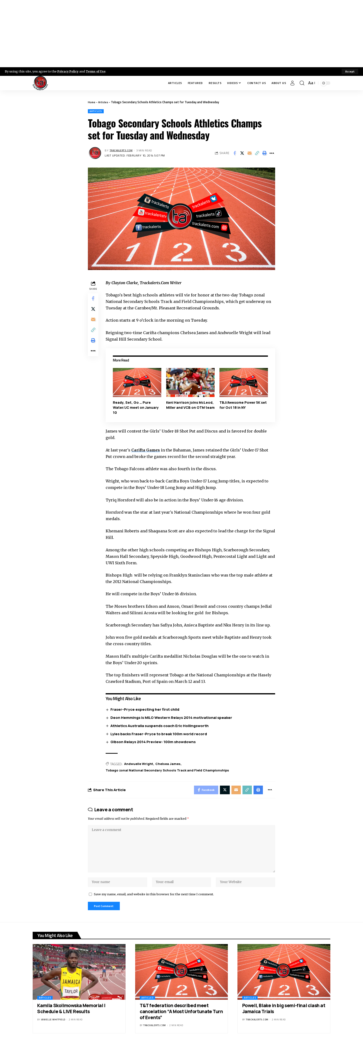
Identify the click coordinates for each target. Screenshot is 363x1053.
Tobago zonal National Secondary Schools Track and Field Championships (171, 771)
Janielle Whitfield (53, 1027)
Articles (104, 102)
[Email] (249, 153)
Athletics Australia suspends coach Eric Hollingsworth (161, 725)
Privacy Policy (68, 71)
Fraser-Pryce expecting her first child (146, 709)
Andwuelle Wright (140, 764)
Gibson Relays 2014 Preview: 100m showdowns (154, 742)
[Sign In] (292, 83)
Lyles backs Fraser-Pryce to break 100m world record (160, 734)
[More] (271, 153)
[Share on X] (242, 153)
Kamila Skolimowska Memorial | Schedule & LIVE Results (71, 1016)
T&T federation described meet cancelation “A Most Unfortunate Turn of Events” (181, 1019)
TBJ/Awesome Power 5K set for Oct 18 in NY (243, 405)
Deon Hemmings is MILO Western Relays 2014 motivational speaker (172, 717)
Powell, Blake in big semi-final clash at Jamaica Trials (283, 1016)
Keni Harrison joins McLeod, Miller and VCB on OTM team (190, 407)
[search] (302, 83)
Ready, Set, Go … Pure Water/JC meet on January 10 (137, 407)
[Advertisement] (181, 33)
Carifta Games (146, 450)
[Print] (264, 153)
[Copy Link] (257, 153)
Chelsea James (170, 764)
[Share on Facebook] (234, 153)
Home (92, 102)
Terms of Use (97, 71)
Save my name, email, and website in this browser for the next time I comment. (154, 901)
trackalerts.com (123, 151)
